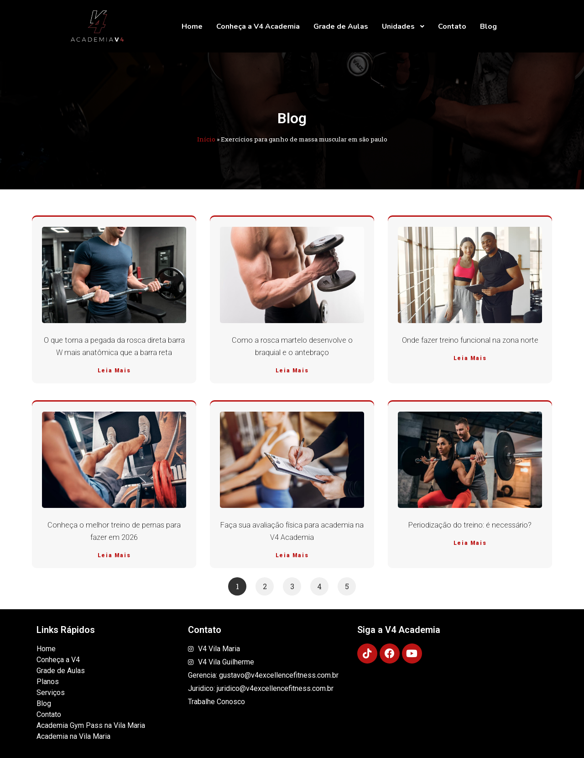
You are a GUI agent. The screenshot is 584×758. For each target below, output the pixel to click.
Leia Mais (114, 370)
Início (206, 139)
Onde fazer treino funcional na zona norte (470, 340)
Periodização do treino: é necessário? (470, 525)
